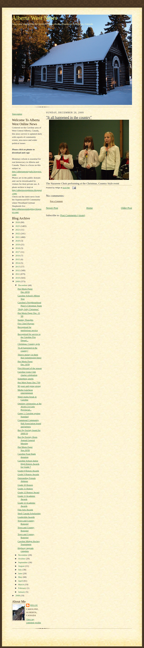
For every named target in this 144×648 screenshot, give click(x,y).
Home (89, 207)
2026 (17, 222)
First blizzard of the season (30, 368)
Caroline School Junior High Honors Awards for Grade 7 (28, 463)
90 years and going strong (29, 386)
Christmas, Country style (29, 344)
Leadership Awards (26, 517)
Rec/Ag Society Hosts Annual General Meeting (27, 440)
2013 (17, 266)
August (21, 566)
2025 (17, 226)
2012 (17, 270)
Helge (34, 605)
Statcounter (17, 114)
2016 (17, 255)
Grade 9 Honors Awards (28, 474)
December (23, 285)
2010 (17, 278)
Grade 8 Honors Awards (28, 471)
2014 (17, 263)
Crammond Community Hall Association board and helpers (29, 423)
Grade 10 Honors (25, 485)
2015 (17, 259)
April (20, 581)
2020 (17, 240)
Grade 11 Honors (25, 488)
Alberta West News (34, 18)
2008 (17, 595)
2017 (17, 252)
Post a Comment (56, 201)
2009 (17, 281)
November (23, 555)
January (22, 592)
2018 (17, 248)
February (22, 588)
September (23, 562)
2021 (17, 237)
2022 (17, 233)
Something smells (26, 378)
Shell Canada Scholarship (29, 513)
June (20, 573)
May (20, 577)
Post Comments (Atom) (72, 215)
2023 (17, 229)
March (21, 584)
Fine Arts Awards (25, 509)
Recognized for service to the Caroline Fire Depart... (29, 337)
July (20, 569)
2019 (17, 244)
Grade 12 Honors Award (28, 492)
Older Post (126, 207)
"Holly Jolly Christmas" (28, 309)
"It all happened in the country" (69, 118)
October (22, 558)
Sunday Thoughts (25, 320)
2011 (17, 274)
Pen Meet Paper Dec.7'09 (29, 382)
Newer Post (52, 207)
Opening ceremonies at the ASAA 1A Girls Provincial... (29, 406)
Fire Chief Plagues (26, 323)
